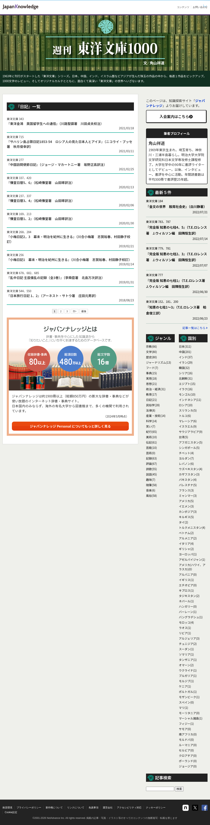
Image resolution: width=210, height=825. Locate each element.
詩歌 (151, 469)
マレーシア (188, 421)
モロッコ (186, 622)
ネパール (186, 601)
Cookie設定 (11, 812)
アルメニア (188, 538)
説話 (151, 474)
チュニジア (188, 644)
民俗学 (153, 405)
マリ (183, 708)
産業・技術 (155, 416)
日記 (151, 400)
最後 (83, 311)
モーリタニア (189, 713)
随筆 (151, 485)
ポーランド (188, 761)
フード (152, 368)
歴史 (151, 357)
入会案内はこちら (176, 116)
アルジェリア (189, 638)
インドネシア (190, 400)
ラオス (185, 628)
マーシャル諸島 (190, 718)
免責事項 (93, 807)
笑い (150, 426)
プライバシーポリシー (29, 807)
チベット (186, 453)
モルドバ (186, 740)
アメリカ (186, 501)
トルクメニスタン (192, 527)
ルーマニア (188, 745)
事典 (151, 373)
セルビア (186, 750)
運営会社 (108, 807)
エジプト (187, 384)
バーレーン (188, 612)
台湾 (183, 437)
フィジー (186, 724)
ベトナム (186, 533)
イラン (186, 362)
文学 (151, 352)
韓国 (184, 368)
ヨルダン (186, 458)
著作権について (54, 807)
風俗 (151, 496)
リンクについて (75, 807)
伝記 (151, 442)
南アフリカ (188, 734)
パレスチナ (188, 485)
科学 (151, 421)
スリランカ (188, 410)
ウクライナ (188, 670)
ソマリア (186, 654)
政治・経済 (155, 389)
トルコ (185, 416)
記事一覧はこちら (195, 328)
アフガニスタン (190, 442)
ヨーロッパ (188, 554)
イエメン (186, 506)
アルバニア (188, 574)
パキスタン (188, 480)
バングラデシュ (191, 617)
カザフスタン (189, 474)
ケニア (185, 686)
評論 (151, 464)
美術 (151, 437)
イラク (186, 389)
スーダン (186, 649)
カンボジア (188, 512)
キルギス (186, 517)
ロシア (186, 405)
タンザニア (188, 660)
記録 (151, 458)
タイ (183, 522)
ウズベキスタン (190, 469)
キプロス (186, 590)
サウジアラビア (190, 432)
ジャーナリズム (158, 362)
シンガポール (189, 448)
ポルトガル (188, 692)
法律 (150, 410)
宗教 (151, 346)
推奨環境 (7, 807)
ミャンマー (188, 496)
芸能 (151, 448)
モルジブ (186, 681)
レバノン (186, 464)
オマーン (186, 665)
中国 (185, 352)
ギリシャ (186, 549)
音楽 (150, 490)
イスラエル (188, 426)
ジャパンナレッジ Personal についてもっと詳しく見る (70, 426)
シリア (186, 373)
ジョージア (188, 766)
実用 (151, 378)
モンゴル (187, 394)
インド (186, 357)
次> (74, 311)
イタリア (186, 543)
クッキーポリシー (155, 807)
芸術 (150, 453)
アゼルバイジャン (192, 559)
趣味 (150, 480)
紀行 (151, 432)
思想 (151, 384)
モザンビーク (189, 697)
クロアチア (188, 756)
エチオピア (188, 585)
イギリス (186, 580)
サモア (185, 729)
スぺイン (186, 702)
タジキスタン (189, 596)
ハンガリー (188, 606)
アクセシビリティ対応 (129, 807)
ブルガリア (188, 676)
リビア (185, 633)
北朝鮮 (186, 378)
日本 (185, 346)
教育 (151, 394)
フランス (186, 490)
